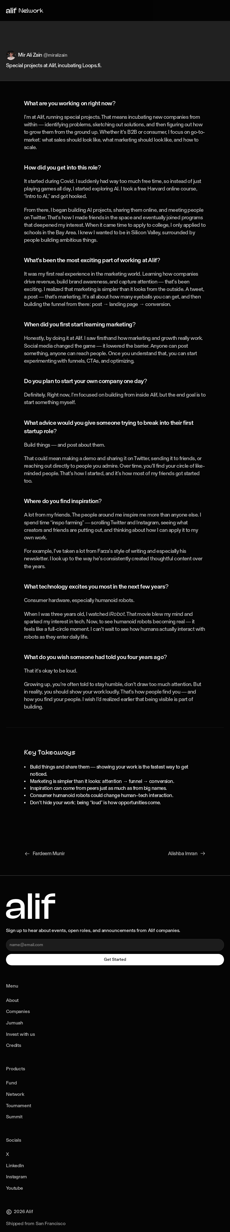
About (12, 1000)
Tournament (18, 1105)
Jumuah (14, 1023)
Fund (11, 1083)
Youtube (14, 1188)
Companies (18, 1011)
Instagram (16, 1177)
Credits (13, 1045)
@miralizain (55, 55)
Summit (14, 1117)
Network (15, 1094)
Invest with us (20, 1034)
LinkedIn (15, 1165)
